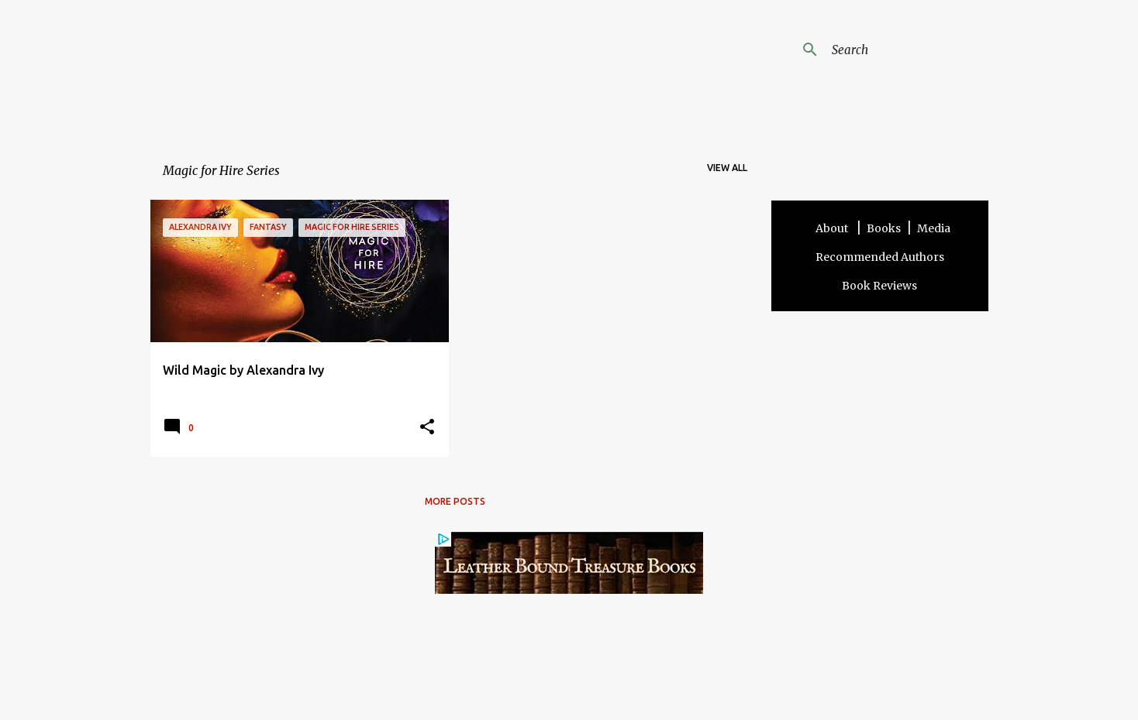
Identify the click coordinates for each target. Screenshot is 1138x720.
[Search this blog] (907, 49)
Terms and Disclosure (477, 673)
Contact (556, 673)
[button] (427, 427)
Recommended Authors (880, 257)
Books (884, 228)
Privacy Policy (616, 673)
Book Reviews (879, 286)
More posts (455, 501)
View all (727, 168)
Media (933, 228)
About (833, 228)
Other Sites (683, 673)
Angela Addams (315, 61)
